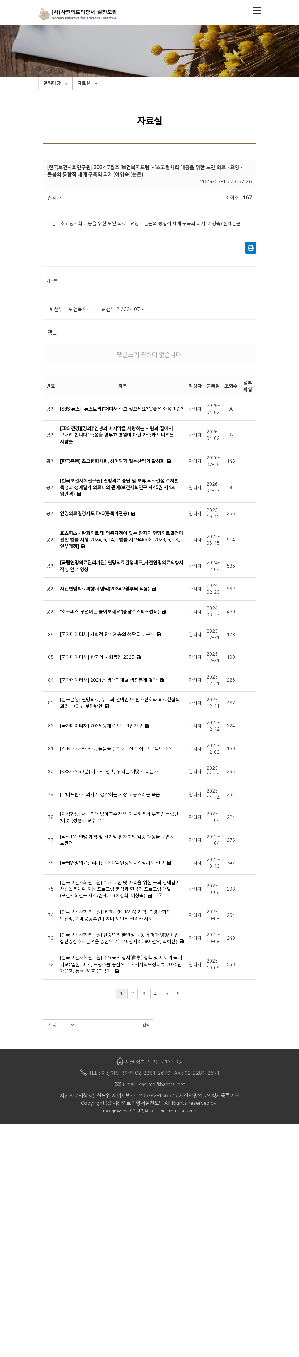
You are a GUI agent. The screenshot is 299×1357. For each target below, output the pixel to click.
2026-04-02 (213, 409)
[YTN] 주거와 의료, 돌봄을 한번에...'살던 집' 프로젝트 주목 (116, 748)
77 (50, 840)
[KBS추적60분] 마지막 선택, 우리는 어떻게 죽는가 (109, 771)
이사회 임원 (12, 1169)
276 (231, 840)
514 (231, 539)
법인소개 (9, 1134)
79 (50, 794)
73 (50, 938)
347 (231, 863)
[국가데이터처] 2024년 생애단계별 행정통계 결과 (108, 680)
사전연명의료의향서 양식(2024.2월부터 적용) (104, 589)
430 (231, 612)
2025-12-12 (213, 726)
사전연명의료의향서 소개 (26, 1191)
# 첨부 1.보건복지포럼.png (71, 309)
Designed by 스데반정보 (126, 1111)
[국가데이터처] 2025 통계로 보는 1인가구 (101, 726)
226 (231, 680)
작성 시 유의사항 (17, 1198)
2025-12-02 (213, 749)
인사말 (7, 1141)
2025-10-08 (213, 889)
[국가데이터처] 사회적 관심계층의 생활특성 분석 (107, 634)
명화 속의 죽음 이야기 (22, 1339)
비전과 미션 (12, 1155)
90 (231, 409)
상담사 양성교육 (17, 1233)
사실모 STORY (15, 1311)
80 (50, 771)
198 (231, 657)
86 (50, 634)
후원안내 (9, 1346)
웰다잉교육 (11, 1240)
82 (231, 435)
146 (231, 461)
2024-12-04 (213, 566)
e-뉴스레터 (11, 1304)
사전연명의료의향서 (21, 1184)
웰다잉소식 (11, 1289)
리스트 (52, 281)
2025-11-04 (213, 817)
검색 (146, 1025)
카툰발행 (9, 1261)
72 (50, 964)
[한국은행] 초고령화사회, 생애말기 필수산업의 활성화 (112, 461)
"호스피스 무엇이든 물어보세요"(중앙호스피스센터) (109, 612)
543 (231, 964)
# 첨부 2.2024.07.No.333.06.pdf (123, 309)
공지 (50, 409)
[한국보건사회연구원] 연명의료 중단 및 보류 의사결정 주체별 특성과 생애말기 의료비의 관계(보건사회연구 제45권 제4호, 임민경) (119, 487)
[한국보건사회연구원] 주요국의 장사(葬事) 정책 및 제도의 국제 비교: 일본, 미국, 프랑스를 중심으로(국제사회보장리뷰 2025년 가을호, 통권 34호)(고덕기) (121, 964)
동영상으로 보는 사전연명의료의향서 (38, 1219)
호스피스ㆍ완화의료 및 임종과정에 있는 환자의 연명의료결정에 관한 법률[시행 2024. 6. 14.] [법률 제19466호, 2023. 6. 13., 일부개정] (121, 540)
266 (231, 513)
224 (231, 726)
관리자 (195, 409)
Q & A (6, 1212)
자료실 (87, 83)
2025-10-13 (213, 514)
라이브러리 (11, 1325)
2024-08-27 (213, 612)
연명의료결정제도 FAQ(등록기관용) (94, 513)
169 (231, 748)
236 (231, 771)
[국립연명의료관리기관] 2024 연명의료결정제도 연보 (112, 863)
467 (231, 703)
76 (50, 863)
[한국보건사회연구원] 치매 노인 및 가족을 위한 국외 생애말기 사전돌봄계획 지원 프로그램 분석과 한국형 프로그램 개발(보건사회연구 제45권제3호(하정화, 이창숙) (120, 889)
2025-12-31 (213, 634)
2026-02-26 (213, 461)
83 (50, 703)
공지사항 (9, 1275)
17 (159, 895)
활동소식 (9, 1283)
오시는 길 (10, 1177)
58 (231, 487)
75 (50, 889)
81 (50, 748)
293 (231, 889)
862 (231, 589)
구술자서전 (11, 1254)
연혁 (4, 1162)
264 (231, 915)
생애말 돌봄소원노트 (21, 1247)
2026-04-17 (213, 487)
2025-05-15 (213, 540)
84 (50, 680)
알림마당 (55, 83)
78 (50, 817)
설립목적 (9, 1148)
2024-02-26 (213, 589)
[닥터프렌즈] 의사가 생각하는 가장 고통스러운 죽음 (110, 794)
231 (231, 794)
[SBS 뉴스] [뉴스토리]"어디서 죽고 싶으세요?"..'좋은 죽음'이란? (121, 409)
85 (50, 657)
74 (50, 915)
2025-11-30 (213, 771)
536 (231, 566)
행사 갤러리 (12, 1318)
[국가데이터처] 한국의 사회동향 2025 (97, 657)
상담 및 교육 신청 (18, 1205)
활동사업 (9, 1226)
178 (231, 634)
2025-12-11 (213, 703)
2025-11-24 (213, 794)
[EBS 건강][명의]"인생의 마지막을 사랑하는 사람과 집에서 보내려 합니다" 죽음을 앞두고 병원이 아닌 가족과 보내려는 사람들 (117, 435)
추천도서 (9, 1332)
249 (231, 938)
